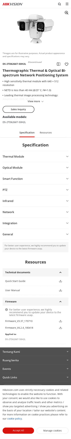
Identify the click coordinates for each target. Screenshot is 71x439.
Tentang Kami (11, 351)
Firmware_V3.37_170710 (18, 321)
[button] (27, 132)
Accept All (18, 430)
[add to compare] (59, 63)
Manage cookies (52, 430)
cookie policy (14, 418)
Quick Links (10, 377)
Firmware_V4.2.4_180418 (19, 327)
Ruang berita (11, 360)
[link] (29, 281)
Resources (46, 132)
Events (7, 368)
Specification (27, 132)
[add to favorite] (65, 63)
